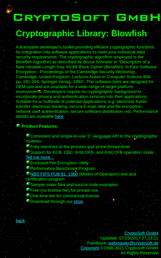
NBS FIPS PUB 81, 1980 (54, 174)
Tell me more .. (40, 157)
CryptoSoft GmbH (141, 233)
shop (78, 201)
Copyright (90, 247)
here (59, 116)
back (20, 220)
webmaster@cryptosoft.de (133, 243)
